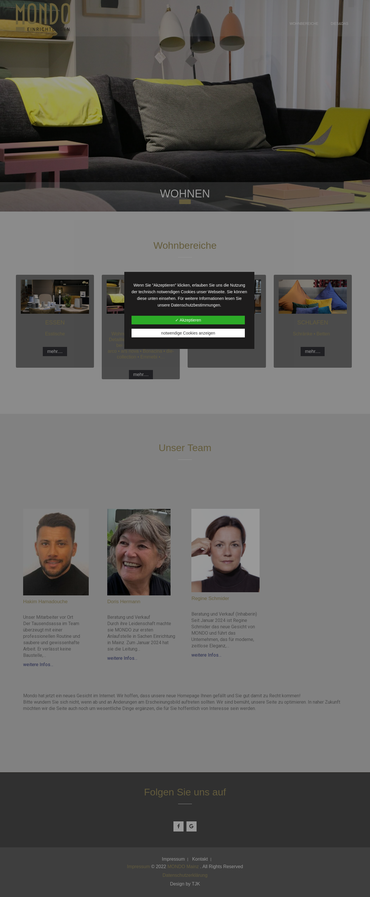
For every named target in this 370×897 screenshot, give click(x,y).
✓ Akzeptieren (188, 320)
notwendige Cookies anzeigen (188, 333)
